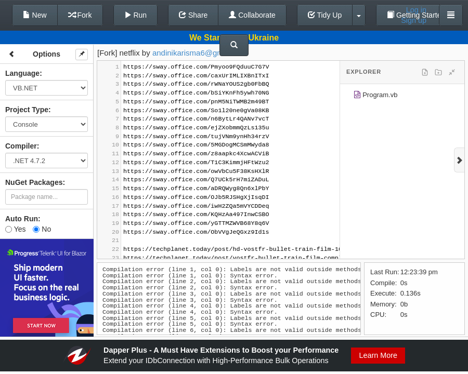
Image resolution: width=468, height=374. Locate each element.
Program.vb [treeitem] (375, 96)
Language (22, 73)
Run (135, 15)
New (35, 15)
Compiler (21, 146)
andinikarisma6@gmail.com (200, 52)
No (42, 229)
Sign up (413, 20)
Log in (416, 10)
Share (193, 15)
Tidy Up (325, 15)
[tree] (402, 96)
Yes (15, 229)
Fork (80, 15)
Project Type (26, 109)
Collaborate (252, 15)
